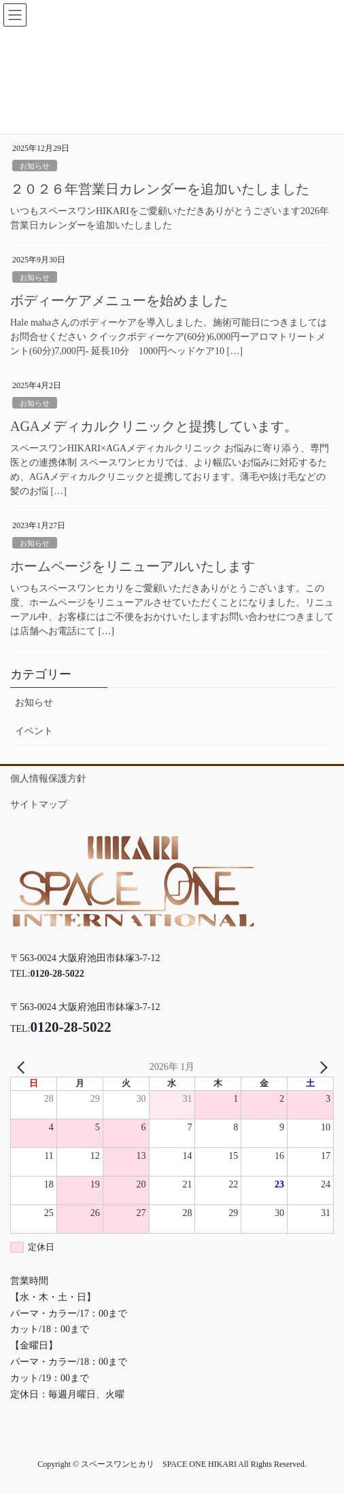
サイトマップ (38, 804)
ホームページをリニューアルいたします (132, 566)
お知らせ (35, 166)
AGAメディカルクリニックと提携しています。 (154, 426)
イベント (34, 731)
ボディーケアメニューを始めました (119, 300)
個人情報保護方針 (48, 779)
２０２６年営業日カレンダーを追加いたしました (159, 188)
